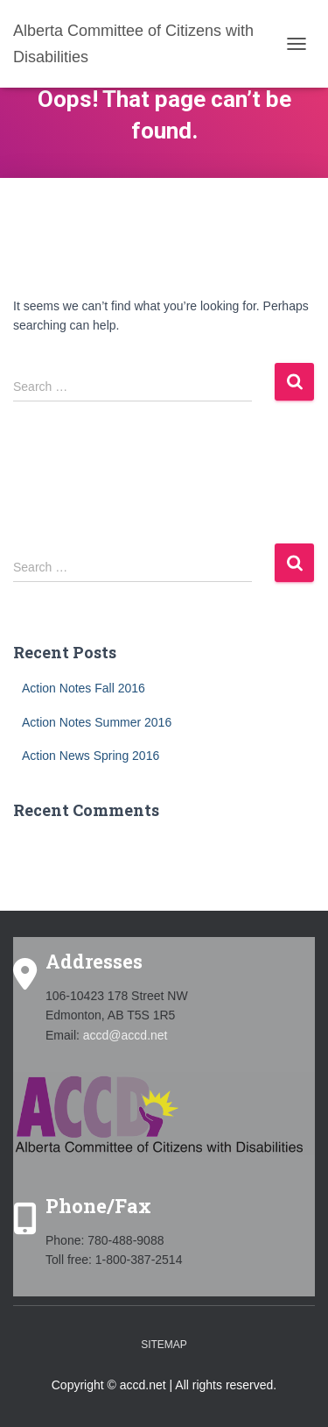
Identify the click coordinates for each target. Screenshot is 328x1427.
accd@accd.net (125, 1035)
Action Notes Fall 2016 (83, 688)
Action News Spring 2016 (90, 756)
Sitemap (164, 1344)
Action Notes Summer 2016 (96, 722)
